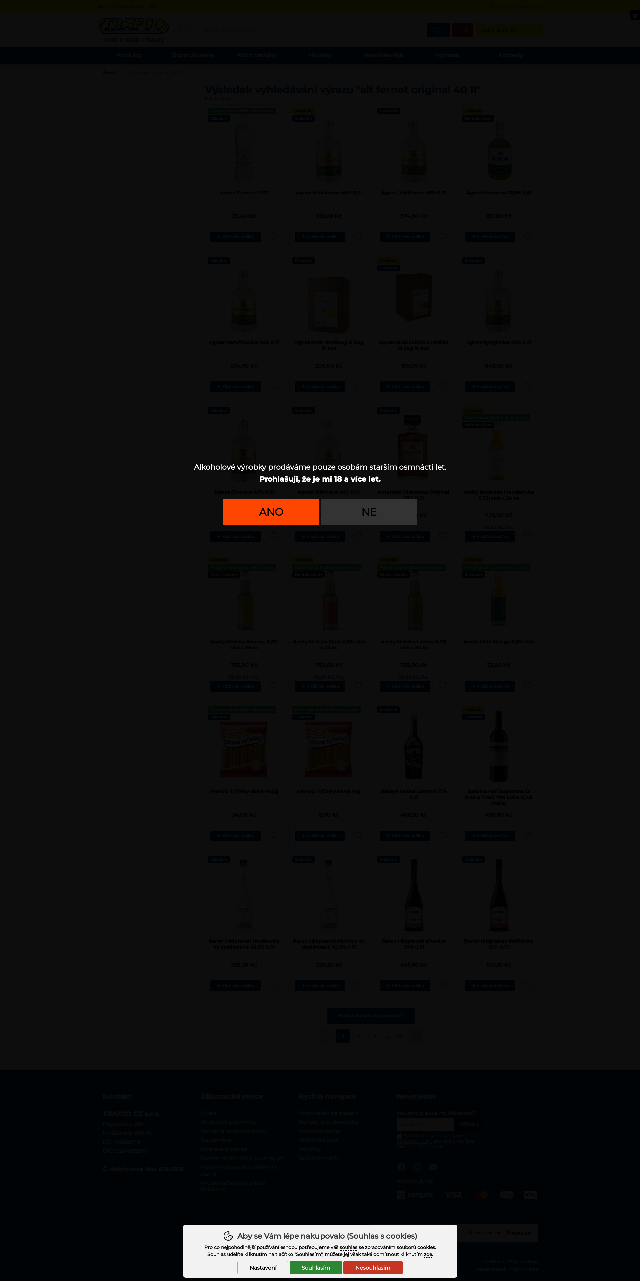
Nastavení (263, 1268)
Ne (369, 512)
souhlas (348, 1247)
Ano (271, 512)
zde (428, 1254)
